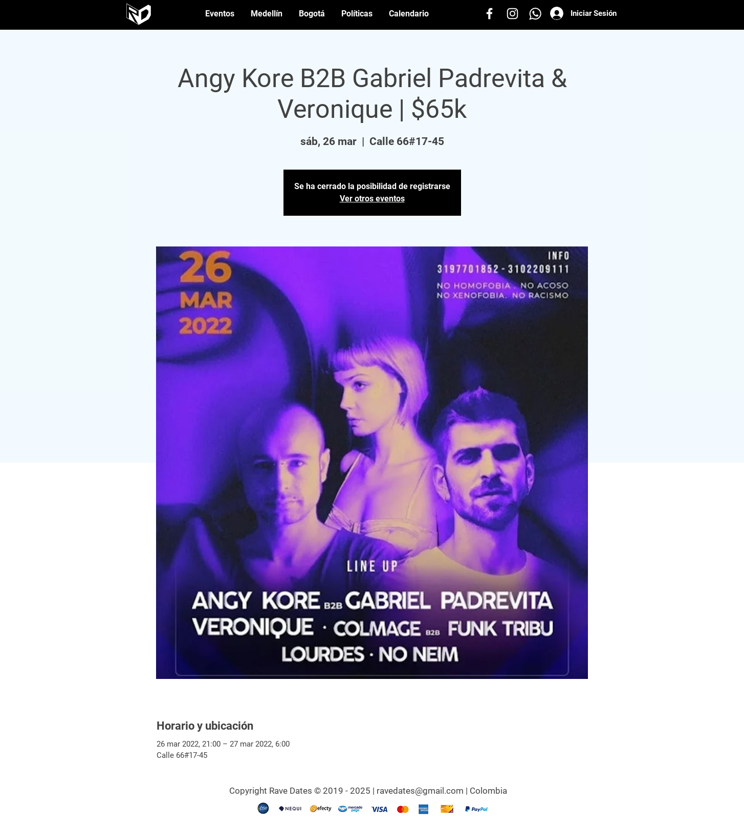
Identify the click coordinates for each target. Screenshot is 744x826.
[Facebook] (489, 13)
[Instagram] (512, 13)
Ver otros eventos (372, 198)
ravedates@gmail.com (420, 791)
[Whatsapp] (535, 13)
